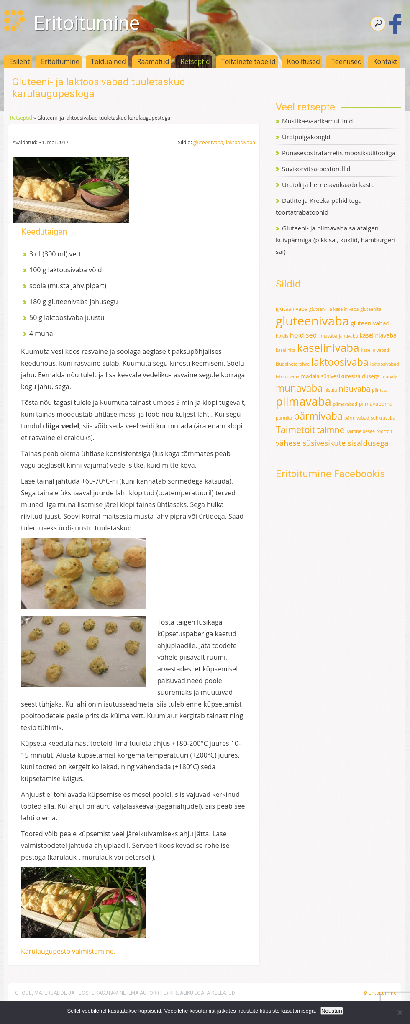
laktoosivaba (240, 142)
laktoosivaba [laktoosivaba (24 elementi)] (340, 362)
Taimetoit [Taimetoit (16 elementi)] (295, 429)
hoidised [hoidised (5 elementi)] (303, 335)
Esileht (19, 61)
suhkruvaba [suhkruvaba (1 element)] (383, 418)
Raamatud (153, 61)
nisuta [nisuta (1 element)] (330, 390)
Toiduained (108, 61)
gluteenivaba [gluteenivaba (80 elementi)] (312, 320)
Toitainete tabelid (248, 61)
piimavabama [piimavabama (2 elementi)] (375, 403)
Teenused (346, 61)
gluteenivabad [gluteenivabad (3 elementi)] (370, 323)
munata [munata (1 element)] (390, 376)
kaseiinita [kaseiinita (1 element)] (285, 350)
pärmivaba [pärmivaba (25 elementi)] (318, 415)
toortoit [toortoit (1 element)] (384, 431)
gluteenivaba (208, 142)
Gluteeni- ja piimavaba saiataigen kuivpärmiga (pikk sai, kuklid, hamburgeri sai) (335, 240)
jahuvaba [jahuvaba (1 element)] (348, 336)
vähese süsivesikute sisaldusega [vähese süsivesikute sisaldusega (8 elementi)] (332, 443)
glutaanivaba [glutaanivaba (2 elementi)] (292, 308)
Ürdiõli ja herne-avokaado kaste (328, 184)
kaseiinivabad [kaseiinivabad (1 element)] (375, 350)
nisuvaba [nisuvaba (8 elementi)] (354, 389)
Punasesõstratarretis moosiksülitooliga (338, 152)
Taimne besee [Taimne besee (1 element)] (360, 431)
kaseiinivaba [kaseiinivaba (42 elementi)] (328, 347)
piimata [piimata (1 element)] (379, 390)
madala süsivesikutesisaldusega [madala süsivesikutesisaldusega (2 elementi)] (340, 376)
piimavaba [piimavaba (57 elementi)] (303, 401)
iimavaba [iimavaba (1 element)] (327, 336)
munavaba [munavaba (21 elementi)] (299, 387)
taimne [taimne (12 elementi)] (330, 429)
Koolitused (303, 61)
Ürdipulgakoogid (306, 137)
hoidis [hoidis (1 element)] (282, 336)
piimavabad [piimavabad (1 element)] (345, 404)
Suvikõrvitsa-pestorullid (316, 168)
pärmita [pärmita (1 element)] (284, 418)
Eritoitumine (86, 23)
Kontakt (385, 61)
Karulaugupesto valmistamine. (68, 951)
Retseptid (195, 61)
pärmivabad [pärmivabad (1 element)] (356, 418)
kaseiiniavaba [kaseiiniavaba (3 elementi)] (378, 335)
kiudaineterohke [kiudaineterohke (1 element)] (293, 364)
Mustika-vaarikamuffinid (317, 121)
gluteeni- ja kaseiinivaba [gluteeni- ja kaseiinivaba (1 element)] (334, 309)
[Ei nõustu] (399, 1012)
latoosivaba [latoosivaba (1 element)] (288, 376)
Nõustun (331, 1011)
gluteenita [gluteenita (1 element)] (370, 309)
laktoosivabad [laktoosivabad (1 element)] (384, 364)
